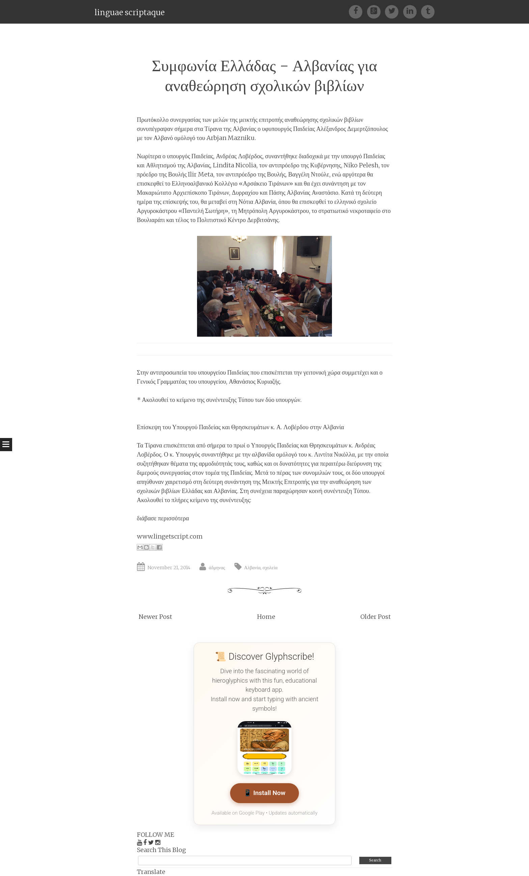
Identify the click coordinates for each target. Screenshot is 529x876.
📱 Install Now (264, 793)
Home (266, 617)
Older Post (375, 617)
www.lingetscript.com (170, 536)
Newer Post (155, 617)
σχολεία (269, 568)
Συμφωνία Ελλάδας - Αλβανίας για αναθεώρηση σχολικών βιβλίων (264, 75)
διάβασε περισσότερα (163, 518)
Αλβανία (252, 568)
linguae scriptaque (129, 12)
